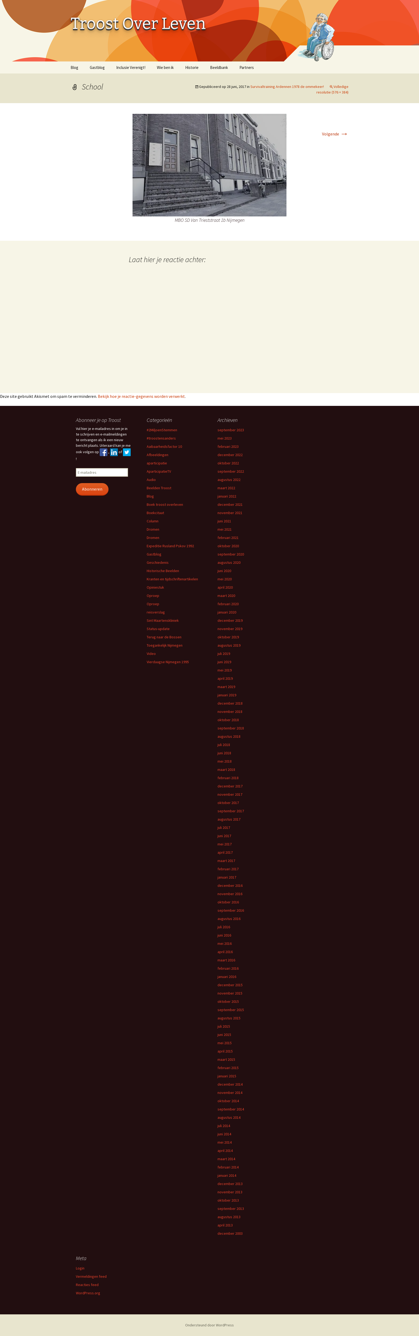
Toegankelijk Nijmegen (165, 645)
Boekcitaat (155, 512)
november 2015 (230, 993)
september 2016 (231, 910)
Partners (246, 67)
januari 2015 (227, 1076)
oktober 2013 (228, 1200)
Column (152, 521)
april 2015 (225, 1051)
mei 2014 (225, 1142)
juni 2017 (224, 835)
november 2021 (230, 512)
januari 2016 (227, 976)
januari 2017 (227, 877)
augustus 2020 (229, 562)
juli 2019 (224, 653)
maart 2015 (226, 1059)
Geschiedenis (158, 562)
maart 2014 (226, 1158)
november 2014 (230, 1092)
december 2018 (230, 703)
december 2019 (230, 620)
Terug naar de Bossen (164, 637)
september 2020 (231, 554)
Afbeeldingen (157, 454)
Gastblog (97, 67)
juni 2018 (224, 753)
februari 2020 (228, 603)
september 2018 (231, 728)
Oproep (153, 595)
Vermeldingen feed (91, 1276)
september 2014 (231, 1109)
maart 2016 (226, 960)
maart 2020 (226, 595)
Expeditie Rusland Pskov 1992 (170, 545)
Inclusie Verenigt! (130, 67)
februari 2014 (228, 1167)
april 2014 (225, 1150)
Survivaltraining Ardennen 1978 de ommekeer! (287, 86)
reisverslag (156, 612)
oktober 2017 (228, 802)
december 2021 (230, 504)
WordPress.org (88, 1293)
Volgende (335, 134)
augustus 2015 (229, 1018)
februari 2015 (228, 1067)
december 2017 (230, 786)
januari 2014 (227, 1175)
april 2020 (225, 587)
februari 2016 (228, 968)
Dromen (153, 529)
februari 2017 (228, 869)
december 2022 (230, 454)
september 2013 (231, 1208)
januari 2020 (227, 612)
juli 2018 (224, 744)
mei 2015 (225, 1042)
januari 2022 (227, 496)
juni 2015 (224, 1034)
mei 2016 (225, 943)
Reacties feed (87, 1284)
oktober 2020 (228, 545)
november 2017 (230, 794)
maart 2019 (226, 686)
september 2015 (231, 1009)
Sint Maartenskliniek (163, 620)
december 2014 (230, 1084)
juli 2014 (224, 1125)
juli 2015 (224, 1026)
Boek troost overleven (165, 504)
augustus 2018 (229, 736)
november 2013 (230, 1192)
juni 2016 (224, 935)
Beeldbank (219, 67)
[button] (209, 165)
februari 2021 (228, 537)
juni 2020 (224, 570)
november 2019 (230, 628)
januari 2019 (227, 695)
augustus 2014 (229, 1117)
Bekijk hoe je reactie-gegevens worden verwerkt (141, 396)
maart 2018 (226, 769)
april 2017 (225, 852)
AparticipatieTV (159, 471)
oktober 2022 (228, 463)
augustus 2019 (229, 645)
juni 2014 (224, 1134)
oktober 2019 (228, 637)
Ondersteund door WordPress (209, 1325)
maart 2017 (226, 860)
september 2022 (231, 471)
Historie (192, 67)
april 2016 (225, 951)
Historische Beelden (163, 570)
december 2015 (230, 984)
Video (151, 653)
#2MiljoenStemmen (162, 430)
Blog (74, 67)
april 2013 (225, 1225)
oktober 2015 (228, 1001)
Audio (151, 479)
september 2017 (231, 811)
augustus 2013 (229, 1216)
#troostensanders (161, 438)
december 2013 (230, 1183)
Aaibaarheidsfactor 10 (164, 446)
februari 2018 (228, 777)
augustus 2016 (229, 918)
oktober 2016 (228, 902)
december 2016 (230, 885)
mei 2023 (225, 438)
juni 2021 (224, 521)
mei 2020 (225, 579)
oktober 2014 (228, 1100)
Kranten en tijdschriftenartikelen (172, 579)
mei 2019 (225, 670)
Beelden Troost (159, 488)
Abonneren (92, 489)
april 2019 (225, 678)
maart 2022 (226, 488)
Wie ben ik (165, 67)
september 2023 (231, 430)
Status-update (158, 628)
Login (80, 1268)
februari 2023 (228, 446)
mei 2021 (225, 529)
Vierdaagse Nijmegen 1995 (168, 661)
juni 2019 (224, 661)
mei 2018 (225, 761)
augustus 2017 (229, 819)
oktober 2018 (228, 719)
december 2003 (230, 1233)
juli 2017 (224, 827)
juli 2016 (224, 927)
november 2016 (230, 893)
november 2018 (230, 711)
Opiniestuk (155, 587)
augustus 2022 (229, 479)
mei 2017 (225, 844)
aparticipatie (157, 463)
